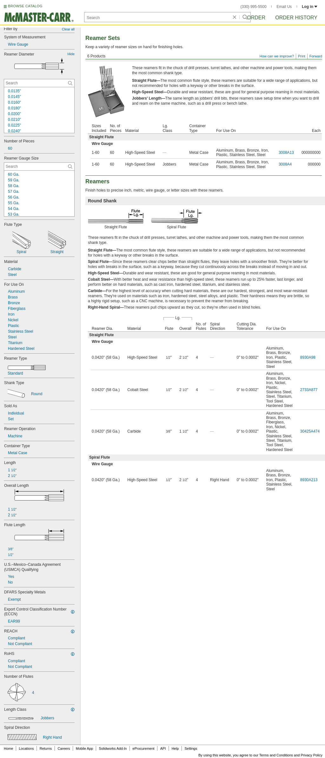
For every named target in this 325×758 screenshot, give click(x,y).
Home (8, 748)
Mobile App (84, 748)
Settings (190, 748)
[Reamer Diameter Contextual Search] (39, 83)
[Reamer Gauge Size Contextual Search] (39, 166)
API (163, 748)
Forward (315, 56)
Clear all (68, 29)
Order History (296, 17)
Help (175, 748)
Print (301, 56)
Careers (63, 748)
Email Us (284, 6)
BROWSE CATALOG (25, 6)
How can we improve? (277, 56)
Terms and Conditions (276, 755)
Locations (26, 748)
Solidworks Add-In (113, 748)
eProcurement (144, 748)
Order (256, 17)
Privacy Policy (311, 755)
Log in (309, 6)
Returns (46, 748)
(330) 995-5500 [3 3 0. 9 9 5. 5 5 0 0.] (254, 6)
